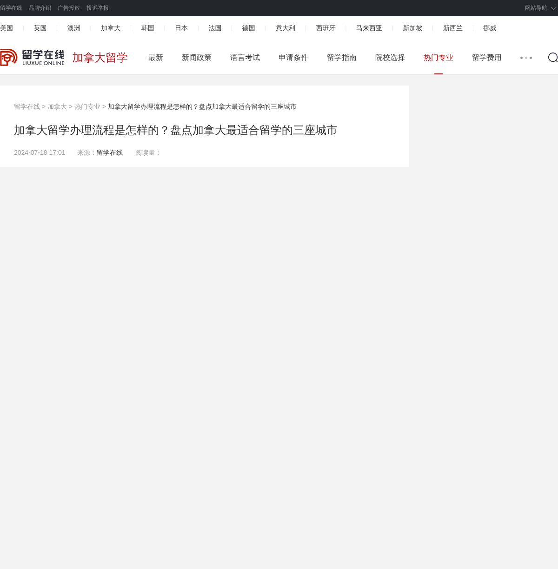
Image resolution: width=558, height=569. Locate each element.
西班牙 (326, 28)
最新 (155, 57)
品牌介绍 (40, 8)
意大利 (285, 28)
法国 (214, 28)
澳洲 (73, 28)
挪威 (489, 28)
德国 (248, 28)
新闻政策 (197, 57)
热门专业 (438, 57)
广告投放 (69, 8)
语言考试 (245, 57)
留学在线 (11, 8)
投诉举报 (97, 8)
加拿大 (110, 28)
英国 (39, 28)
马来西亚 (369, 28)
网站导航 (536, 8)
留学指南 (342, 57)
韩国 (147, 28)
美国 (6, 28)
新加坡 (412, 28)
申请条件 (293, 57)
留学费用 (487, 57)
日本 (181, 28)
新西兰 (453, 28)
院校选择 (390, 57)
